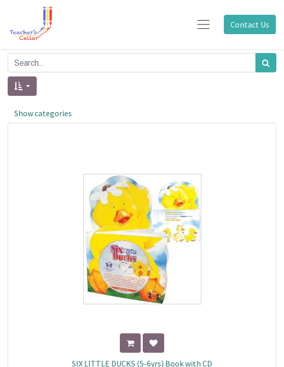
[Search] (265, 62)
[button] (22, 86)
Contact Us (249, 24)
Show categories (43, 113)
